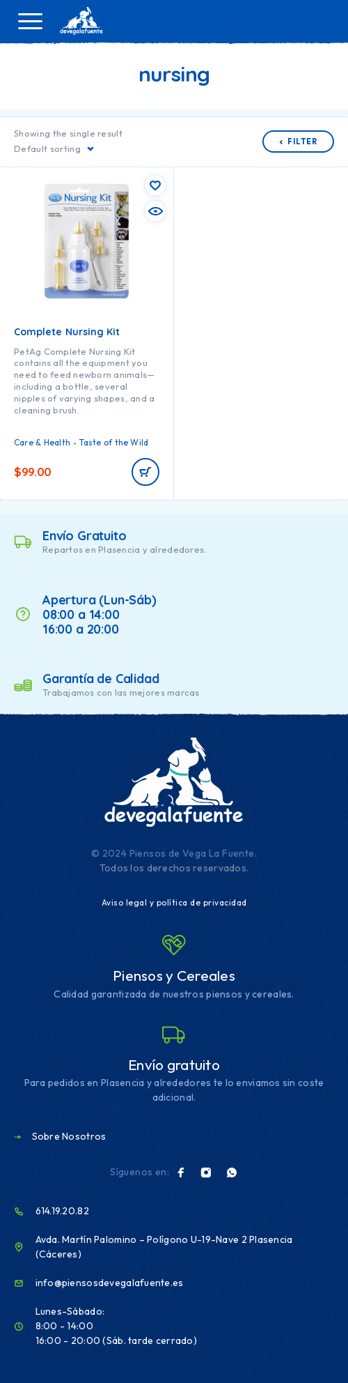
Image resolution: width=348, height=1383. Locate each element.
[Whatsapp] (231, 1172)
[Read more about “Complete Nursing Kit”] (145, 472)
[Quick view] (155, 211)
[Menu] (30, 21)
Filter (298, 141)
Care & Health (42, 442)
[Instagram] (206, 1172)
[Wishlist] (155, 185)
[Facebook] (180, 1172)
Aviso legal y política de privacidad (174, 902)
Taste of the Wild (113, 442)
